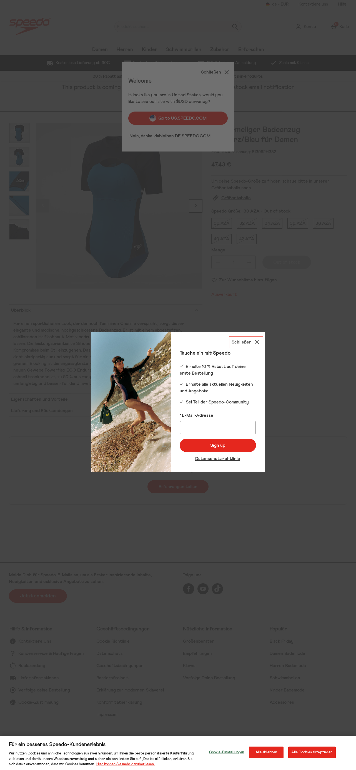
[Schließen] (246, 342)
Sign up (217, 445)
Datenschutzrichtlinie (217, 458)
